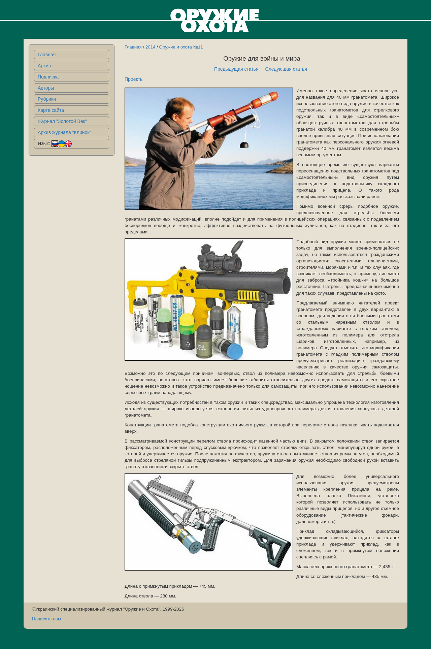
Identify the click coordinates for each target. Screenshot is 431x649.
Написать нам (46, 618)
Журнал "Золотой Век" (62, 121)
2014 (150, 47)
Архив (44, 65)
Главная (47, 54)
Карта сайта (51, 110)
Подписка (48, 76)
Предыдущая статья (236, 69)
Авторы (46, 88)
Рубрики (47, 99)
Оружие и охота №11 (181, 47)
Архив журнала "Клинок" (64, 132)
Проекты (134, 79)
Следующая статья (286, 69)
